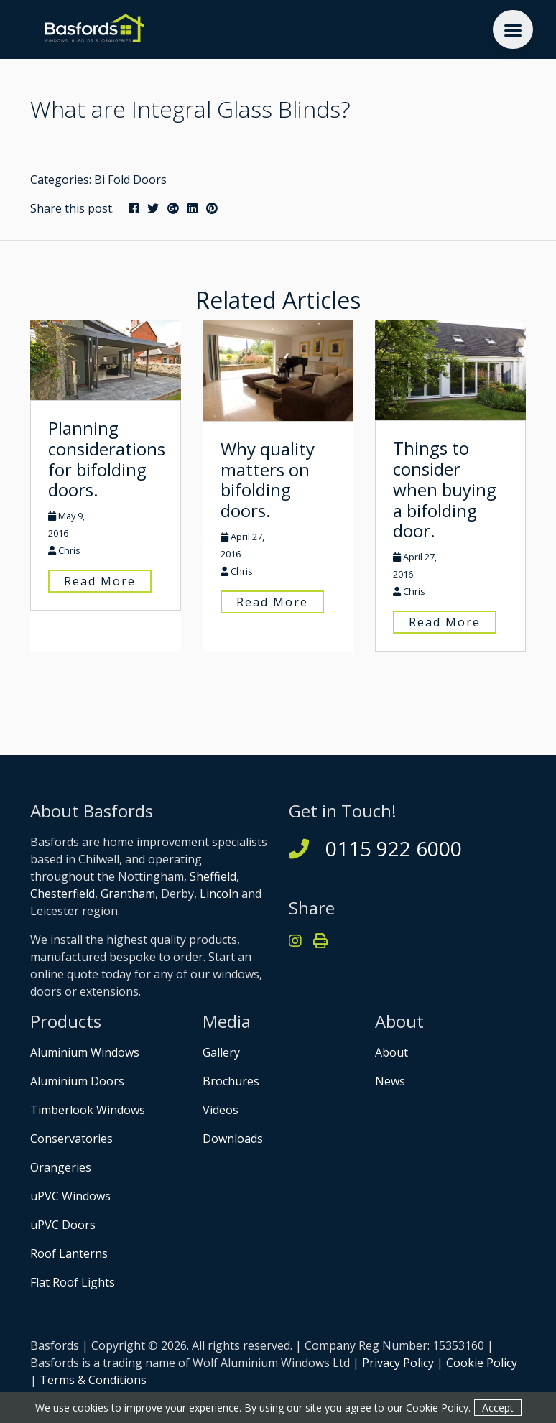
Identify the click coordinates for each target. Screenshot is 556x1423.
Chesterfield (62, 893)
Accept (498, 1407)
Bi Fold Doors (130, 179)
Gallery (221, 1052)
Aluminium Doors (77, 1081)
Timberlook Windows (87, 1110)
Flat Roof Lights (72, 1282)
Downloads (233, 1138)
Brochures (231, 1081)
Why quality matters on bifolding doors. (268, 479)
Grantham (128, 893)
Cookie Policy (481, 1363)
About (391, 1052)
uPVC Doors (63, 1225)
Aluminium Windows (84, 1052)
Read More (100, 581)
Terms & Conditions (93, 1380)
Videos (220, 1110)
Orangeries (60, 1167)
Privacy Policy (398, 1363)
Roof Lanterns (69, 1253)
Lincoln (219, 893)
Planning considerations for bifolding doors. (106, 458)
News (390, 1081)
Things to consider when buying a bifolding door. (444, 489)
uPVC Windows (70, 1196)
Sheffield (213, 876)
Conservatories (71, 1138)
